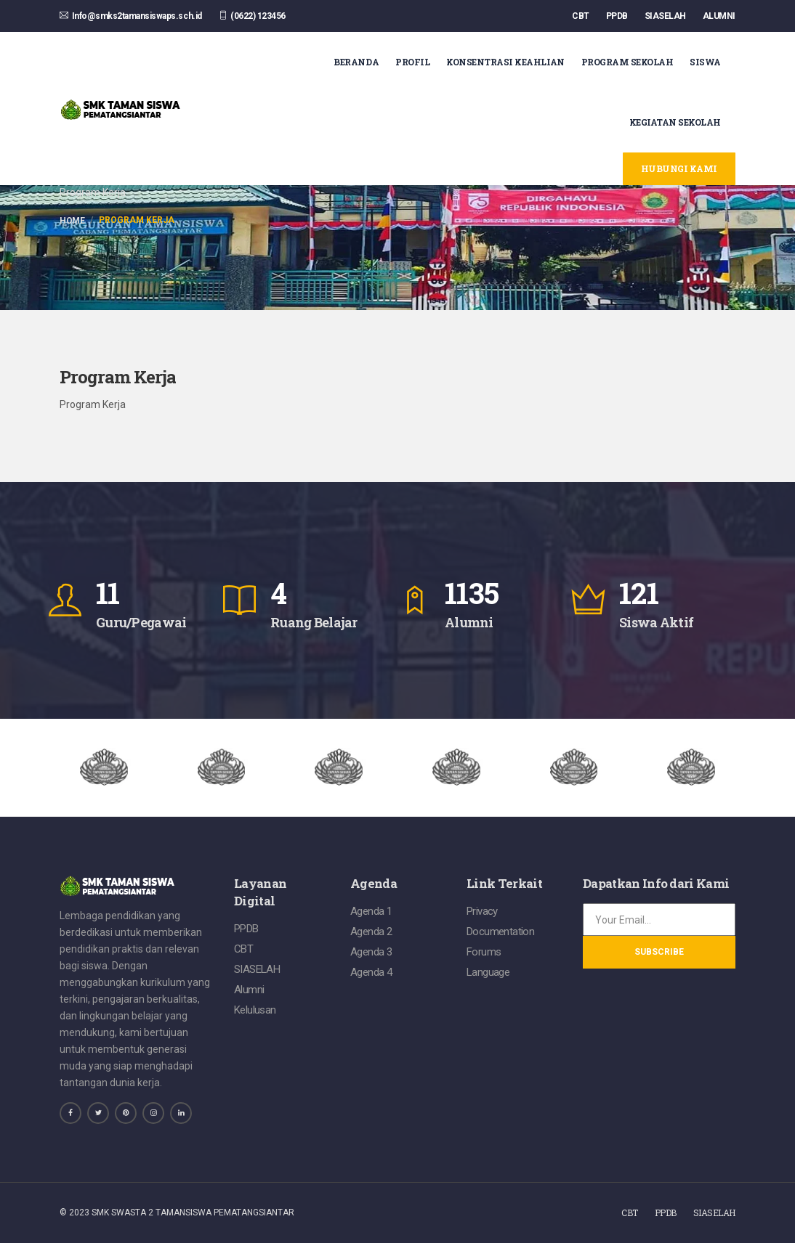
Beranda (356, 62)
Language (488, 972)
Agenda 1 (371, 911)
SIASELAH (665, 16)
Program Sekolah (627, 62)
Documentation (500, 931)
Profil (412, 62)
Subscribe (659, 952)
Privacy (482, 911)
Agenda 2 (371, 931)
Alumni (249, 989)
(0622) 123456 (252, 16)
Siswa (705, 62)
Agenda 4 (371, 972)
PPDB (617, 16)
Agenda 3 (371, 951)
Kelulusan (255, 1009)
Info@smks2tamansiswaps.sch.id (131, 16)
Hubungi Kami (679, 168)
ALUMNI (719, 16)
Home (72, 221)
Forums (484, 951)
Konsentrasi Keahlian (505, 62)
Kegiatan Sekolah (675, 122)
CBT (580, 16)
